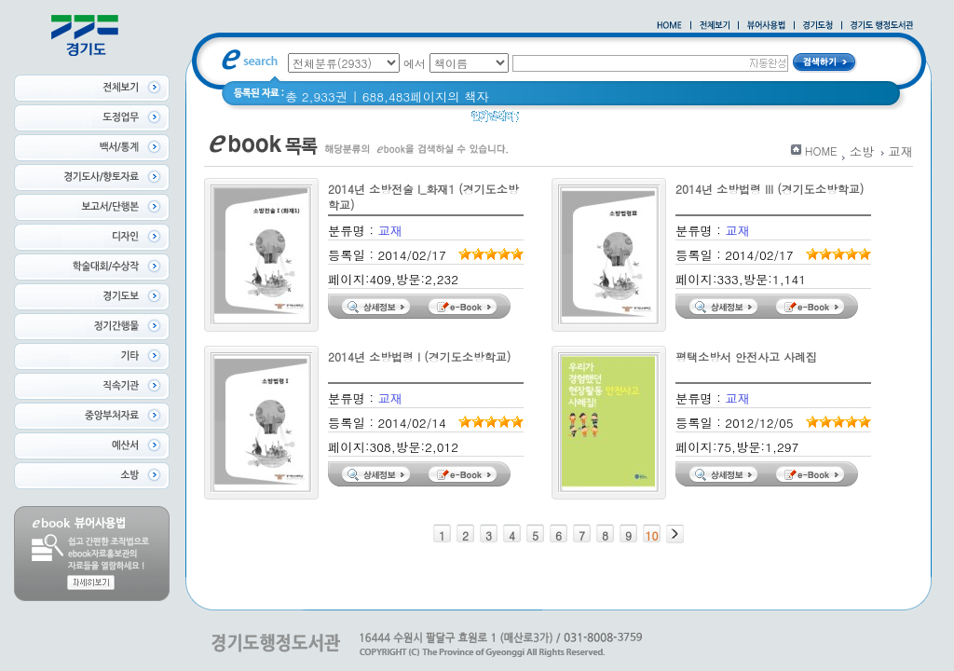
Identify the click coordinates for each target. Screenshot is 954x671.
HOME (821, 150)
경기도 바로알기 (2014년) (706, 121)
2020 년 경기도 (574, 121)
